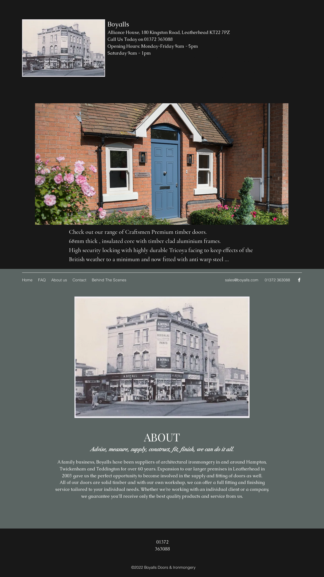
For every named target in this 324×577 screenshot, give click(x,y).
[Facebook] (299, 280)
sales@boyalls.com (241, 279)
